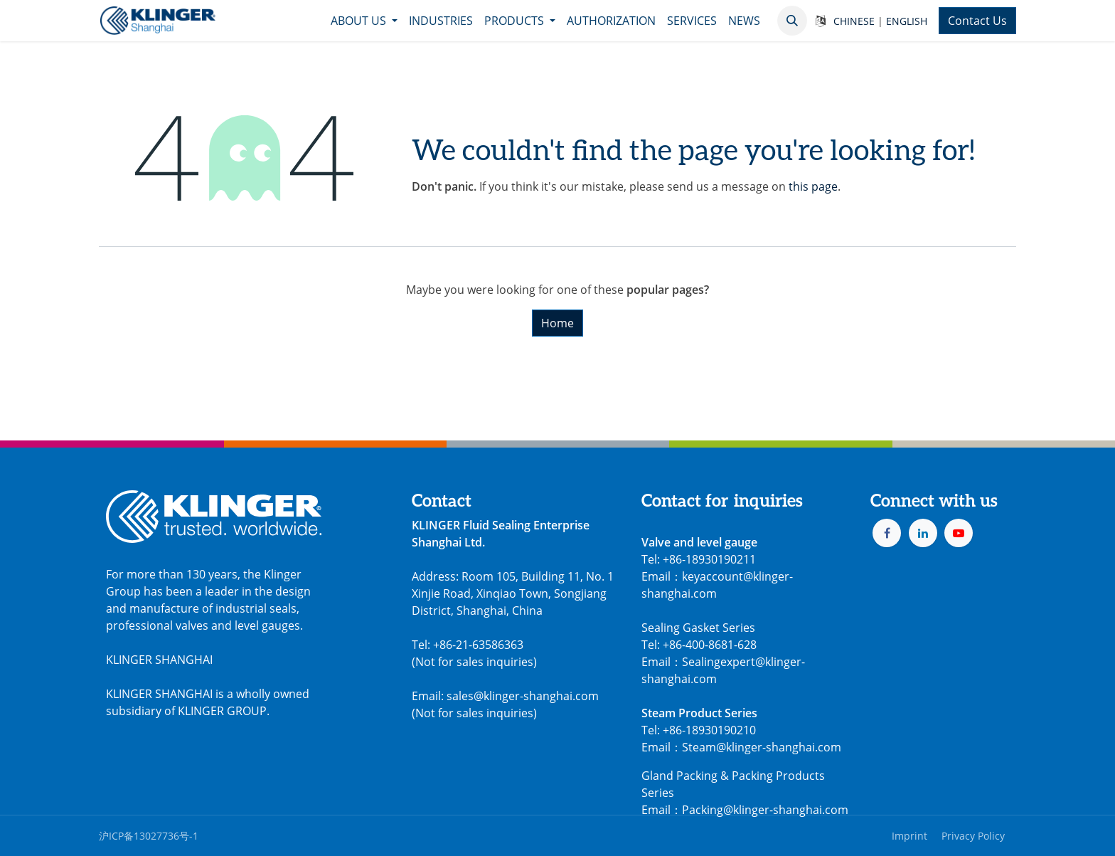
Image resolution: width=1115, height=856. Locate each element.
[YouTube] (958, 533)
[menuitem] (364, 20)
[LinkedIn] (923, 533)
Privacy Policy (973, 835)
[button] (792, 21)
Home (557, 323)
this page (813, 186)
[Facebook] (887, 533)
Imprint (909, 835)
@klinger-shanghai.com (785, 810)
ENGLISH (906, 21)
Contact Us (977, 20)
